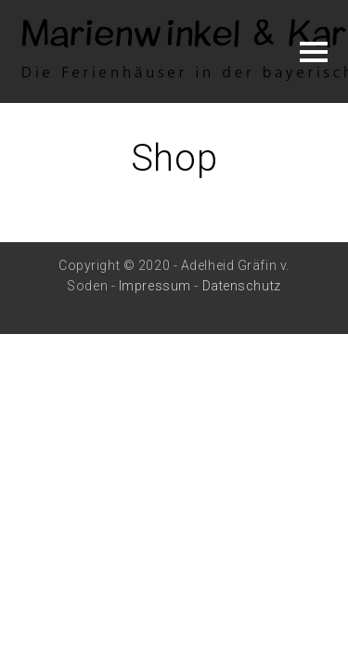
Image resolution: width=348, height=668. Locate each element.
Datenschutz (241, 285)
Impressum (155, 285)
